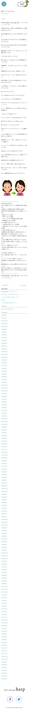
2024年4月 (4, 374)
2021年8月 (4, 463)
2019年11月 (4, 522)
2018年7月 (4, 567)
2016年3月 (4, 645)
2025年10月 (4, 326)
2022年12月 (4, 418)
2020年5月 (4, 505)
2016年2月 (4, 648)
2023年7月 (4, 399)
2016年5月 (4, 639)
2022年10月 (4, 424)
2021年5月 (4, 471)
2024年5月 (4, 371)
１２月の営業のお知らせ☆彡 (9, 302)
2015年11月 (4, 656)
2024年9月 (4, 360)
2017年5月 (4, 606)
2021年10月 (4, 458)
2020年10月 (4, 491)
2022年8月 (4, 430)
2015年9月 (4, 662)
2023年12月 (4, 385)
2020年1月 (4, 516)
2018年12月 (4, 553)
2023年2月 (4, 413)
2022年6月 (4, 435)
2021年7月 (4, 466)
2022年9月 (4, 427)
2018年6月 (4, 569)
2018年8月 (4, 564)
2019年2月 (4, 547)
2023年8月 (4, 396)
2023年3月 (4, 410)
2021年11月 (4, 455)
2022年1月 (4, 449)
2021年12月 (4, 452)
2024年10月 (4, 357)
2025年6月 (4, 335)
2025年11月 (4, 323)
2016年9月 (4, 628)
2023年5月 (4, 404)
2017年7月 (4, 600)
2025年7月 (4, 332)
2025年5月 (4, 337)
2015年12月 (4, 653)
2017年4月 (4, 609)
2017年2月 (4, 614)
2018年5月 (4, 572)
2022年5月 (4, 438)
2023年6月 (4, 402)
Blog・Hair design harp (7, 309)
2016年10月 (4, 625)
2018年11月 (4, 555)
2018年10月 (4, 558)
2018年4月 (4, 575)
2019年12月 (4, 519)
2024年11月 (4, 354)
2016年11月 (4, 622)
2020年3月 (4, 511)
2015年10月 (4, 659)
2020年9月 (4, 494)
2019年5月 (4, 539)
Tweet (3, 19)
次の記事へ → (24, 285)
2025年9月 (4, 329)
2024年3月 (4, 376)
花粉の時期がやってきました (9, 291)
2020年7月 (4, 499)
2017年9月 (4, 595)
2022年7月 (4, 432)
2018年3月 (4, 578)
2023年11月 (4, 388)
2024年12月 (4, 351)
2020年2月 (4, 513)
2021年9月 (4, 460)
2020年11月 (4, 488)
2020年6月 (4, 502)
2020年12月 (4, 485)
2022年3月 (4, 444)
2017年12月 (4, 586)
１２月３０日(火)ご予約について (10, 297)
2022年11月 (4, 421)
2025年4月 (4, 340)
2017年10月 (4, 592)
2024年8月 (4, 362)
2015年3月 (4, 678)
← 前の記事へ (5, 285)
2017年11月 (4, 589)
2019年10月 (4, 525)
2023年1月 (4, 416)
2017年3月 (4, 611)
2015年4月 (4, 676)
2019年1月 (4, 550)
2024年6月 (4, 368)
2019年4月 (4, 541)
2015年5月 (4, 673)
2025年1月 (4, 348)
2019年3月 (4, 544)
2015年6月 (4, 670)
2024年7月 (4, 365)
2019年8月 (4, 530)
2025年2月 (4, 346)
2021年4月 (4, 474)
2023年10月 (4, 390)
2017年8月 (4, 597)
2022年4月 (4, 441)
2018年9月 (4, 561)
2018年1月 (4, 583)
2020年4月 (4, 508)
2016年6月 (4, 636)
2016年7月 (4, 634)
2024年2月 (4, 379)
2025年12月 (4, 321)
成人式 (3, 300)
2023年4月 (4, 407)
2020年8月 (4, 497)
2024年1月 (4, 382)
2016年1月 (4, 650)
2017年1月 (4, 617)
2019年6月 (4, 536)
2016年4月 (4, 642)
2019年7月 (4, 533)
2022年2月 (4, 446)
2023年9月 (4, 393)
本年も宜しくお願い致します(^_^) (10, 294)
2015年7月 (4, 667)
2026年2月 (4, 315)
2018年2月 (4, 581)
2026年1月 (4, 318)
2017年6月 (4, 603)
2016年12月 (4, 620)
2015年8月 (4, 664)
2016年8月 (4, 631)
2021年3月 (4, 477)
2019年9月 (4, 527)
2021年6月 (4, 469)
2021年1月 (4, 483)
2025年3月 (4, 343)
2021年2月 (4, 480)
